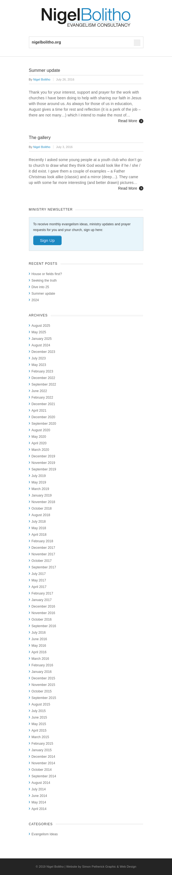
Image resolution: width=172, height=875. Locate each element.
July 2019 (39, 476)
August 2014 (41, 783)
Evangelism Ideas (45, 834)
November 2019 (43, 463)
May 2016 (39, 646)
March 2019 (40, 489)
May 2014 (39, 802)
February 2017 (42, 593)
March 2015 (40, 737)
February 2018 (42, 541)
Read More (127, 121)
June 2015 (39, 717)
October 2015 (42, 691)
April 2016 (39, 652)
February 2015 (42, 743)
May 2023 (39, 365)
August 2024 (41, 345)
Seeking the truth (44, 280)
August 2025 (41, 326)
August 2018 (41, 515)
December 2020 (43, 417)
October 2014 (42, 770)
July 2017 (39, 574)
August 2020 (41, 430)
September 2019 (44, 469)
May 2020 (39, 437)
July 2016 (39, 632)
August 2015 (41, 704)
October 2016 (42, 619)
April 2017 (39, 587)
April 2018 (39, 535)
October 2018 (42, 508)
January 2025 (42, 339)
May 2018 (39, 528)
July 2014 (39, 789)
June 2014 (39, 796)
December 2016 (43, 606)
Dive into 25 (40, 287)
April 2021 (39, 410)
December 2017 (43, 548)
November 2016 (43, 613)
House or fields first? (47, 274)
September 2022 (44, 384)
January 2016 (42, 672)
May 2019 (39, 482)
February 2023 (42, 371)
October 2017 (42, 561)
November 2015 (43, 685)
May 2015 (39, 724)
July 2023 (39, 358)
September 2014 (44, 776)
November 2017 (43, 554)
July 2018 (39, 521)
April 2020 (39, 443)
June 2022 (39, 391)
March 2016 (40, 659)
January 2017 (42, 600)
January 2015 (42, 750)
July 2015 (39, 711)
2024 (35, 300)
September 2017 (44, 567)
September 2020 (44, 424)
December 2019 (43, 456)
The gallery (40, 137)
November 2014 (43, 763)
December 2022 (43, 378)
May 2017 (39, 580)
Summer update (44, 70)
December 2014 (43, 757)
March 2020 (40, 450)
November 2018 (43, 502)
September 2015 (44, 698)
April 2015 (39, 730)
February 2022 (42, 397)
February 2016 (42, 665)
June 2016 (39, 639)
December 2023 (43, 352)
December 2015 (43, 678)
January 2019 (42, 495)
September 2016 (44, 626)
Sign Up (47, 240)
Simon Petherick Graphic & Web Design (109, 866)
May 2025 (39, 332)
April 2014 (39, 809)
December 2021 (43, 404)
